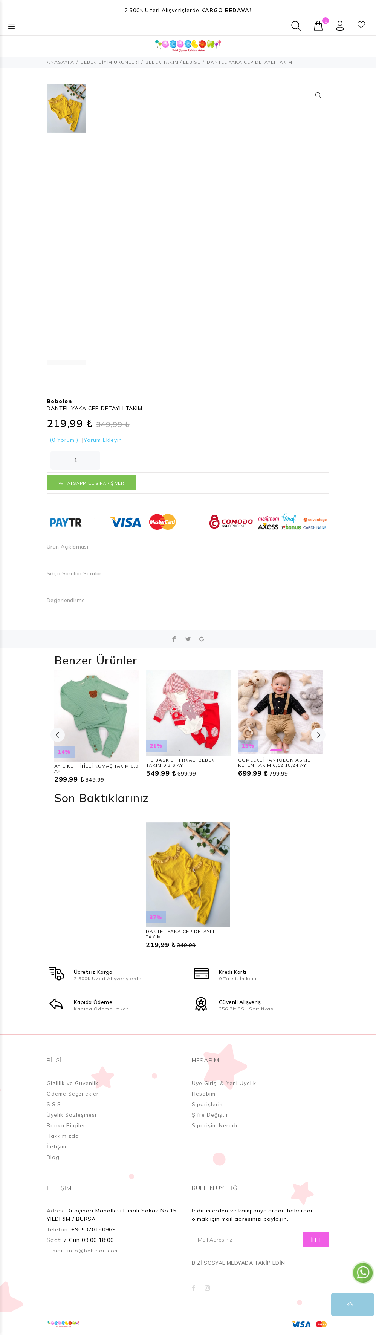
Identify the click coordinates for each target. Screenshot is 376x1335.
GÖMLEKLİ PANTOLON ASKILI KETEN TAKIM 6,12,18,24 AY (275, 762)
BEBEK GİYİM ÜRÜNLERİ (110, 62)
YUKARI (362, 1304)
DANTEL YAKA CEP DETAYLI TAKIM (180, 934)
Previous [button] (57, 735)
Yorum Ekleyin (103, 440)
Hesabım (204, 1093)
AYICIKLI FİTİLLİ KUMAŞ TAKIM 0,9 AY (96, 768)
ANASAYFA (60, 62)
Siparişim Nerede (215, 1125)
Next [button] (318, 735)
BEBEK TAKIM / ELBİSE (172, 62)
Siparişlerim (208, 1104)
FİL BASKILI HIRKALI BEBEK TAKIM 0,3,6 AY (180, 762)
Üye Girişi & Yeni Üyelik (224, 1083)
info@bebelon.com (93, 1250)
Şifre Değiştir (210, 1114)
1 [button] (276, 750)
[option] (66, 112)
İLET (316, 1240)
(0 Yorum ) (64, 440)
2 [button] (288, 750)
